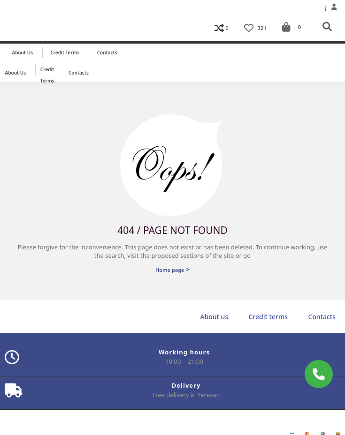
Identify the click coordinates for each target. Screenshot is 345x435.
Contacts (107, 52)
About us (22, 52)
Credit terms (64, 52)
